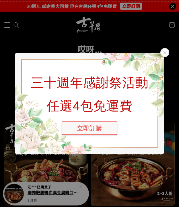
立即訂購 (89, 128)
